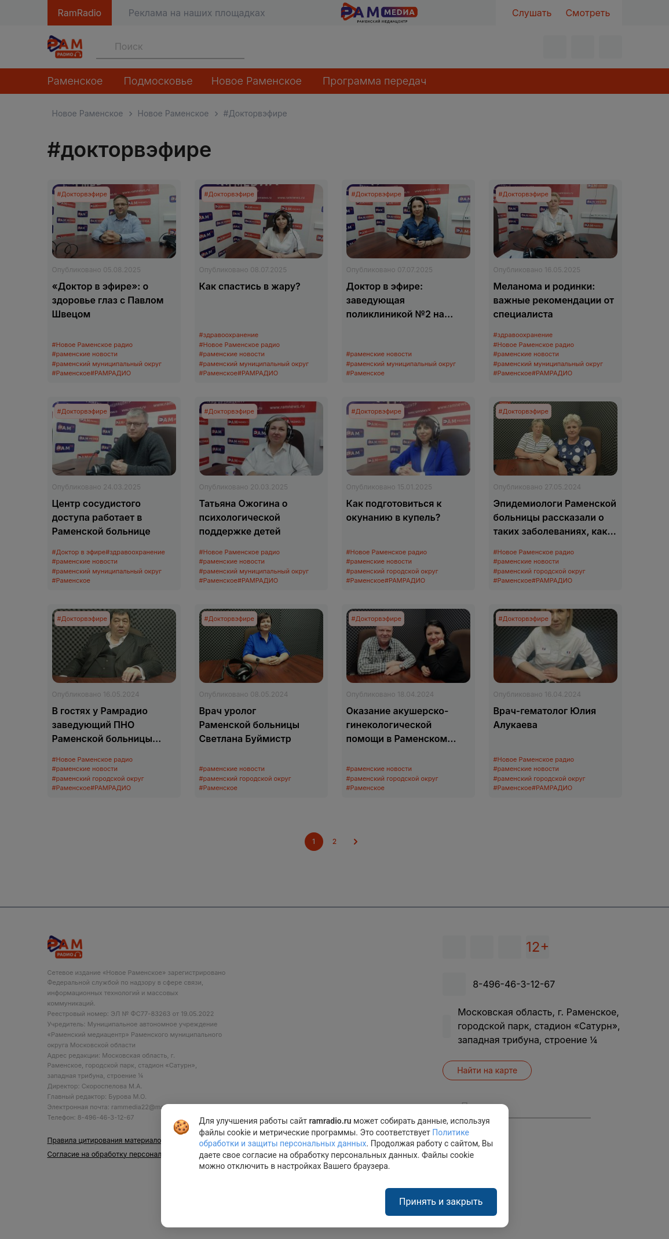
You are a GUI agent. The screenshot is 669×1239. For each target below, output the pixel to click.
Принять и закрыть (440, 1201)
